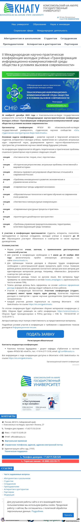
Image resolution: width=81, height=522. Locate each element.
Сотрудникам (10, 484)
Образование (39, 24)
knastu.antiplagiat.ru (54, 279)
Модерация (9, 495)
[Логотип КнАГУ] (40, 381)
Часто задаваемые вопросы (17, 474)
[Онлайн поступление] (40, 401)
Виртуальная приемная (16, 441)
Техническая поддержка (16, 451)
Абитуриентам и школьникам (17, 478)
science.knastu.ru (20, 260)
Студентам (8, 481)
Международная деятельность (52, 31)
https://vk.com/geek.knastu (40, 304)
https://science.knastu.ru (68, 311)
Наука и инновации (60, 24)
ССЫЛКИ (6, 468)
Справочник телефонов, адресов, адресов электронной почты (34, 444)
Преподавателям (11, 486)
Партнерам (9, 492)
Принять (68, 515)
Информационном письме (24, 327)
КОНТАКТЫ (8, 416)
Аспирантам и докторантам (16, 489)
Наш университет (20, 24)
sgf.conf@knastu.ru (66, 351)
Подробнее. (38, 511)
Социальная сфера (23, 31)
